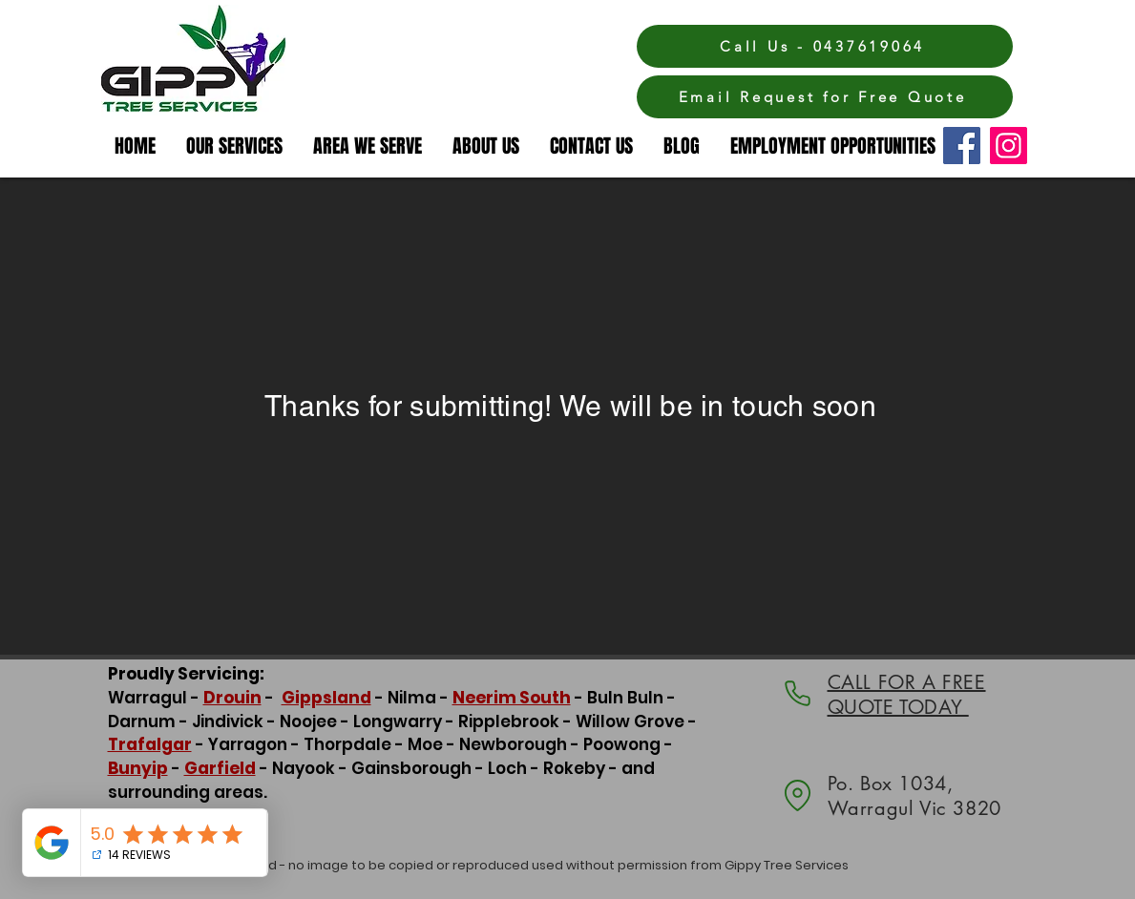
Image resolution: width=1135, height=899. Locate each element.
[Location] (798, 796)
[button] (368, 146)
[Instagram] (1008, 145)
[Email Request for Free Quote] (825, 96)
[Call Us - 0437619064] (825, 46)
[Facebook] (961, 145)
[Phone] (798, 693)
